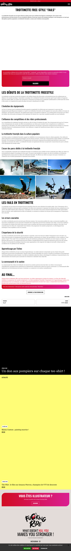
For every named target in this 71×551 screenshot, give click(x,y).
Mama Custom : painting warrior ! (15, 430)
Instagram (35, 541)
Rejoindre (35, 503)
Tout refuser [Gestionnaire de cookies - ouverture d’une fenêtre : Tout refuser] (35, 548)
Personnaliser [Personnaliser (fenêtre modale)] (44, 548)
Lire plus (3, 431)
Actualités (5, 377)
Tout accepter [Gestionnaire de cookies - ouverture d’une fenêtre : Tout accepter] (27, 548)
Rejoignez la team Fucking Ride (35, 292)
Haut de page (67, 296)
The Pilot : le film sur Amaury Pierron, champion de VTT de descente (29, 485)
